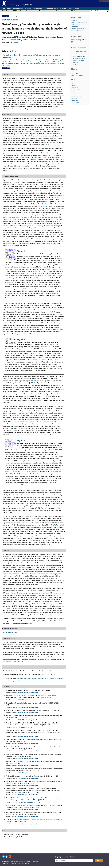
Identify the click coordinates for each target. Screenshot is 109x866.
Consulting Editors (18, 8)
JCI (19, 802)
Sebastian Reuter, (37, 37)
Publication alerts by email (51, 8)
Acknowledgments (76, 96)
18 (36, 536)
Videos (51, 10)
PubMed (20, 692)
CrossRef (26, 692)
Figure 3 (21, 440)
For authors (28, 8)
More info (16, 42)
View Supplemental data (10, 632)
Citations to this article (78, 75)
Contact (77, 8)
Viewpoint (66, 10)
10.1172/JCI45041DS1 (45, 206)
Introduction (74, 87)
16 (31, 518)
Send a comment (75, 24)
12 (61, 159)
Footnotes (74, 98)
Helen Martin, (51, 37)
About (3, 8)
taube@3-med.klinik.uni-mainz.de (13, 661)
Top (72, 83)
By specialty (42, 10)
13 (32, 307)
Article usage (74, 73)
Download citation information (79, 22)
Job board (70, 8)
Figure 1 (21, 251)
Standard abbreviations (77, 28)
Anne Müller (31, 40)
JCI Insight (106, 1)
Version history (75, 102)
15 (13, 512)
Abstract (73, 85)
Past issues (35, 10)
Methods (73, 92)
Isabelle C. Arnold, (9, 37)
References (74, 100)
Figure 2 (21, 339)
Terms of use (74, 26)
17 (54, 525)
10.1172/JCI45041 (21, 16)
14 (12, 325)
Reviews (58, 10)
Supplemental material (77, 94)
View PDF (6, 45)
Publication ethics (37, 8)
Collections (74, 10)
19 (17, 576)
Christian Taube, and (17, 40)
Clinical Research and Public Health (11, 10)
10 (17, 157)
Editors (9, 8)
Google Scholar (33, 692)
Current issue (26, 10)
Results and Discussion (77, 89)
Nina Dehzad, (23, 37)
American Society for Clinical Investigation (25, 861)
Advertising (63, 8)
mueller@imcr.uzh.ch (9, 657)
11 (47, 150)
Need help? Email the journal (79, 30)
